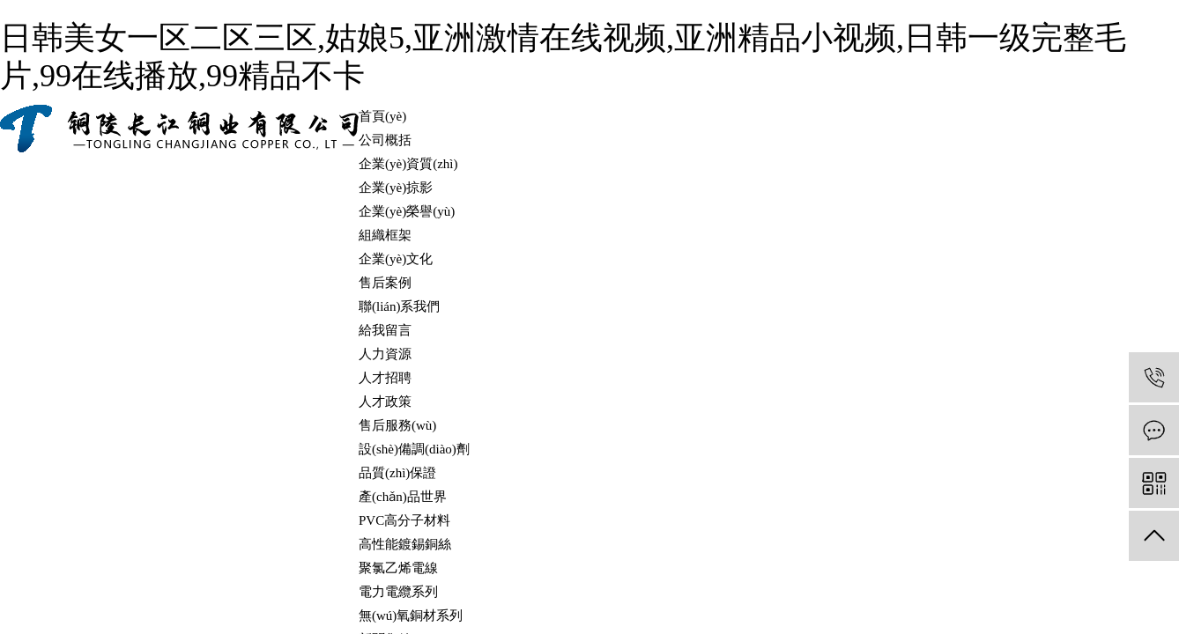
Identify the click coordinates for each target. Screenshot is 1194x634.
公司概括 (385, 140)
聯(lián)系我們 (399, 306)
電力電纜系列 (398, 592)
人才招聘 (385, 378)
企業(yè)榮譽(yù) (407, 211)
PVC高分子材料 (404, 520)
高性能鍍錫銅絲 (405, 544)
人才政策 (385, 401)
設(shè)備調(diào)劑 (414, 449)
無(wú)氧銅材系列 (411, 615)
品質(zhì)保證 (397, 473)
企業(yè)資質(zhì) (408, 164)
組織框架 (385, 235)
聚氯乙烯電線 (398, 568)
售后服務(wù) (397, 425)
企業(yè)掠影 (396, 188)
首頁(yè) (382, 116)
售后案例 (385, 283)
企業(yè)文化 (396, 259)
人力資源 (385, 354)
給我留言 (385, 330)
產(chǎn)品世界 (403, 497)
